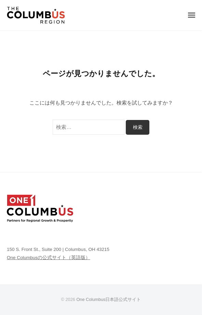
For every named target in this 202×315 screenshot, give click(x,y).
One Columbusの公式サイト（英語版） (48, 257)
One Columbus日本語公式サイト (108, 299)
